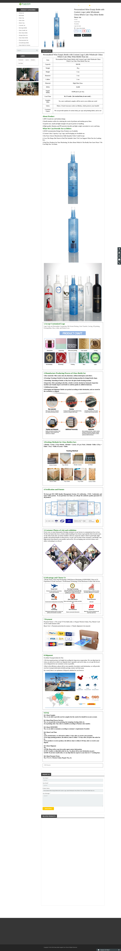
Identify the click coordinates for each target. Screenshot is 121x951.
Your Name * (46, 786)
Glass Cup (21, 26)
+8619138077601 (82, 1)
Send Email (87, 43)
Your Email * (46, 791)
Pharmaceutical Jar (23, 48)
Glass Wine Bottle (80, 36)
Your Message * (46, 802)
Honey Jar (21, 21)
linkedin (33, 68)
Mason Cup (21, 31)
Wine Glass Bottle (55, 12)
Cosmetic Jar (22, 33)
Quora (27, 68)
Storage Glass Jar (23, 43)
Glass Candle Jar (23, 38)
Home (43, 12)
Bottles (48, 12)
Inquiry (77, 43)
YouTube (20, 71)
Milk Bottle (21, 23)
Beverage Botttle (23, 36)
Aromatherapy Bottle (24, 51)
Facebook (20, 68)
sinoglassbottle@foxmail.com (96, 1)
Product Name (46, 796)
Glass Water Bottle (23, 46)
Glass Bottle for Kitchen (24, 53)
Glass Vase (21, 28)
